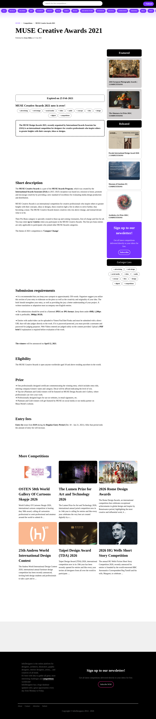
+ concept (79, 111)
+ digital (53, 115)
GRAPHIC (22, 11)
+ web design (36, 111)
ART (31, 11)
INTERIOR (100, 11)
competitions (48, 679)
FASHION (40, 11)
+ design (98, 111)
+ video (60, 111)
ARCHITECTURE (87, 11)
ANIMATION (122, 11)
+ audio (69, 111)
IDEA (143, 11)
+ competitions (65, 115)
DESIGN (12, 11)
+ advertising (23, 111)
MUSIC (75, 11)
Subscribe (124, 252)
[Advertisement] (60, 154)
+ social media (49, 111)
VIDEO (66, 11)
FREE (151, 11)
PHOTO (49, 11)
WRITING (134, 11)
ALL (4, 11)
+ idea (89, 111)
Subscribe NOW (106, 684)
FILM (58, 11)
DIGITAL (111, 11)
